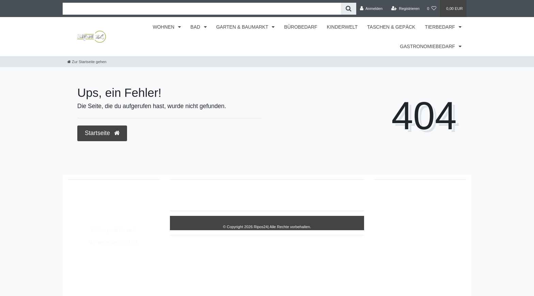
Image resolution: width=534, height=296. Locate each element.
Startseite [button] (102, 133)
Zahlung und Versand (113, 230)
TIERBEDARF (440, 27)
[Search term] (202, 9)
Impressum (235, 195)
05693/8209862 (91, 204)
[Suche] (348, 9)
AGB (317, 195)
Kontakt (340, 195)
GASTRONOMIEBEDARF (428, 46)
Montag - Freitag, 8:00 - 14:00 (106, 218)
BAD (196, 27)
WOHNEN (164, 27)
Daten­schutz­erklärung (279, 195)
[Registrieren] (405, 8)
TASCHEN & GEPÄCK (391, 27)
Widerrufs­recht (198, 195)
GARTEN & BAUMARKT (243, 27)
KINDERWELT (342, 27)
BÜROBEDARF (300, 27)
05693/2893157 (91, 196)
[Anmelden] (371, 8)
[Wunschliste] (431, 8)
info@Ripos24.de (93, 211)
